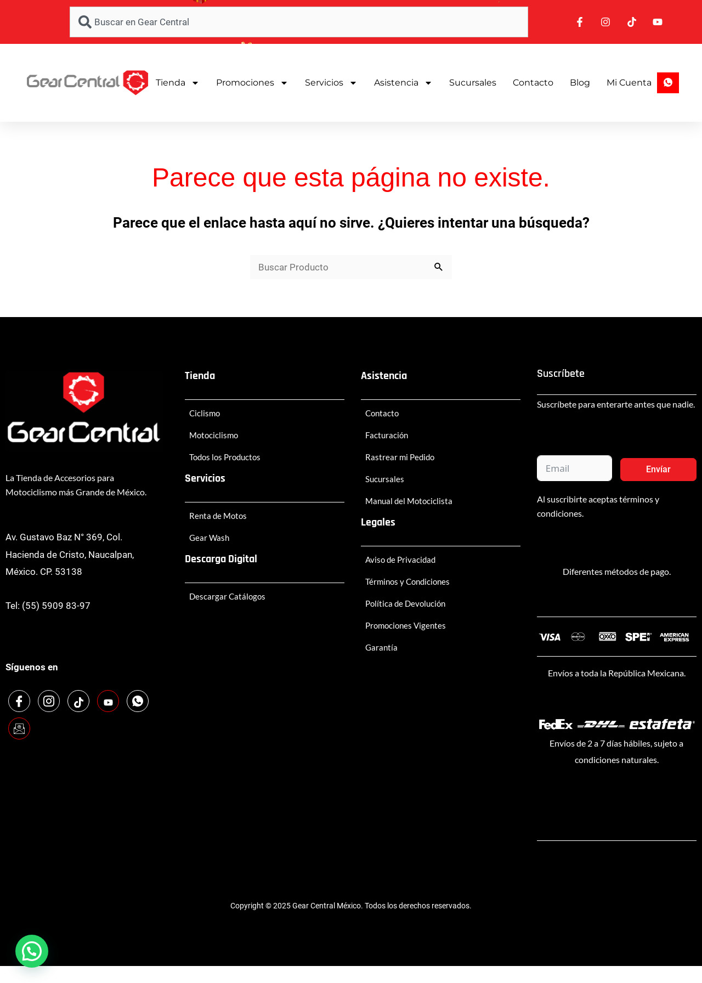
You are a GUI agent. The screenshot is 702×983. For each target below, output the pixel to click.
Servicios (331, 83)
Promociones (252, 83)
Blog (580, 82)
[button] (31, 951)
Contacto (533, 82)
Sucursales (472, 82)
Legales (378, 522)
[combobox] (299, 22)
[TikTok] (78, 701)
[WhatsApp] (138, 701)
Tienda (178, 83)
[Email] (19, 728)
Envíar (658, 469)
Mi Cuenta (629, 82)
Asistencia (403, 83)
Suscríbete (561, 373)
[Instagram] (49, 701)
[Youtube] (108, 701)
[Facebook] (19, 701)
